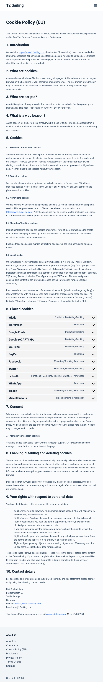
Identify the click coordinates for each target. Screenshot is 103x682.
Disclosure (12, 653)
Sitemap (10, 665)
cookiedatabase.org (57, 614)
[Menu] (95, 5)
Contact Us (12, 645)
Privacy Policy (14, 657)
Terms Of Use (13, 661)
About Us (11, 641)
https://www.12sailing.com (32, 52)
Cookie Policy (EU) (16, 649)
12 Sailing (15, 5)
